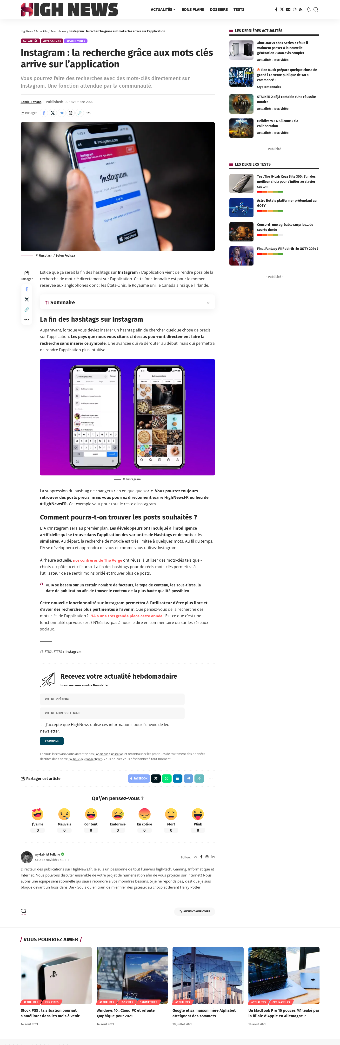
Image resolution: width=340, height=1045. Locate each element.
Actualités (45, 31)
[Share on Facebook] (44, 115)
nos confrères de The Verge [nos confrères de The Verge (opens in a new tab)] (98, 563)
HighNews (28, 31)
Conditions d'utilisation (111, 758)
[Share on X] (55, 115)
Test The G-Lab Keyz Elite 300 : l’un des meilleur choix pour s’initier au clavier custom (286, 182)
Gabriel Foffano (33, 104)
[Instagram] (295, 9)
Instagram (73, 655)
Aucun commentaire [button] (189, 918)
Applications (58, 41)
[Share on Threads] (75, 115)
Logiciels (127, 1008)
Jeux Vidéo (281, 60)
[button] (315, 10)
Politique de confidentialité (87, 763)
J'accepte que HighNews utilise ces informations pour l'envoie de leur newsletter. (105, 731)
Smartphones (65, 31)
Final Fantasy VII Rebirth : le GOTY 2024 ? (288, 249)
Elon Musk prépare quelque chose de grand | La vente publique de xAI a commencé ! (287, 75)
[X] (282, 9)
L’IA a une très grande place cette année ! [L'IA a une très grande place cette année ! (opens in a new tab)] (128, 619)
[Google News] (288, 9)
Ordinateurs (148, 1008)
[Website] (194, 863)
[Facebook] (276, 9)
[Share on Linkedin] (175, 784)
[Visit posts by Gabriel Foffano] (27, 863)
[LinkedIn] (213, 863)
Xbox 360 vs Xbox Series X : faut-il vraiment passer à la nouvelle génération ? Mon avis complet (282, 48)
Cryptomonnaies (269, 87)
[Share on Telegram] (65, 115)
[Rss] (301, 9)
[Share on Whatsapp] (163, 784)
